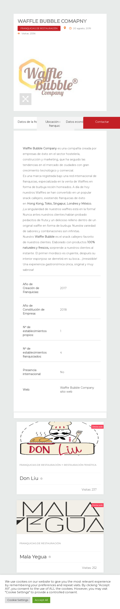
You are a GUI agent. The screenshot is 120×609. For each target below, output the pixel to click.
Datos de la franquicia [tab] (32, 122)
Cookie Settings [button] (17, 600)
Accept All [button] (41, 600)
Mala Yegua (33, 557)
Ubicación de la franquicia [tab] (55, 124)
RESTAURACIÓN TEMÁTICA (80, 464)
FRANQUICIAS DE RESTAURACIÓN (39, 28)
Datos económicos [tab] (79, 122)
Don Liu (29, 478)
